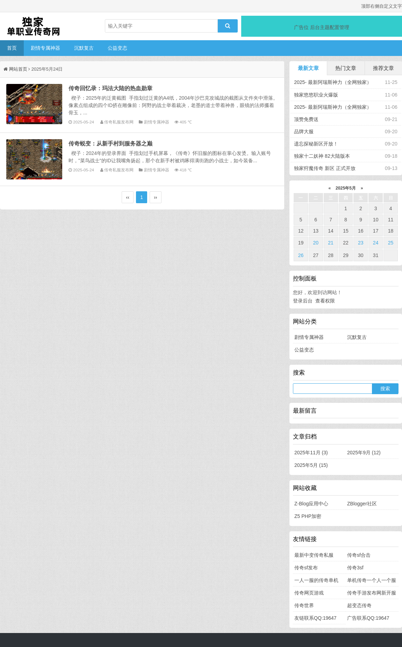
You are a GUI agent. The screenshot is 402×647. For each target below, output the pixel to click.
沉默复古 (84, 48)
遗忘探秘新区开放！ (316, 144)
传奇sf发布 (306, 567)
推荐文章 (383, 68)
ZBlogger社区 (362, 503)
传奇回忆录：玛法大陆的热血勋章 (110, 88)
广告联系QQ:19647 (368, 618)
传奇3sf (355, 567)
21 (330, 243)
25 (391, 243)
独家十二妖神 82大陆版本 (322, 156)
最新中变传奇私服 (313, 555)
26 (301, 255)
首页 (12, 48)
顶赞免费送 (306, 119)
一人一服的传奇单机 (316, 580)
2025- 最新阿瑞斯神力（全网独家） (333, 82)
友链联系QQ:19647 (315, 618)
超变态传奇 (359, 605)
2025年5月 (346, 188)
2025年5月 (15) (311, 465)
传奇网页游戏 (309, 593)
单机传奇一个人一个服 (371, 580)
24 (376, 243)
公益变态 (117, 48)
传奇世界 (304, 605)
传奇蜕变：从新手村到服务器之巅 (110, 143)
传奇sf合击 (359, 555)
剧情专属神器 (45, 48)
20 (315, 243)
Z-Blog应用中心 (311, 503)
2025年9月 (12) (364, 452)
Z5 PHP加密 (307, 516)
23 (361, 243)
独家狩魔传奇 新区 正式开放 (325, 168)
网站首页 (18, 69)
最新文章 (308, 68)
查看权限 (325, 301)
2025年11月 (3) (311, 452)
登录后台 (303, 301)
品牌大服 (304, 131)
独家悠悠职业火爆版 (316, 95)
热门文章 (345, 68)
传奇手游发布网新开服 (371, 593)
